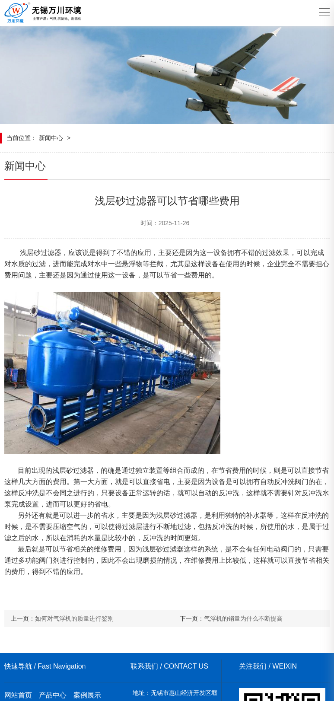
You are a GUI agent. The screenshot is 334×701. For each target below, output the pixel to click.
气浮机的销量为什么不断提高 (243, 618)
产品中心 (53, 695)
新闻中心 (51, 137)
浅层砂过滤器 (40, 252)
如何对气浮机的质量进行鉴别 (74, 618)
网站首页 (18, 695)
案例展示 (87, 695)
